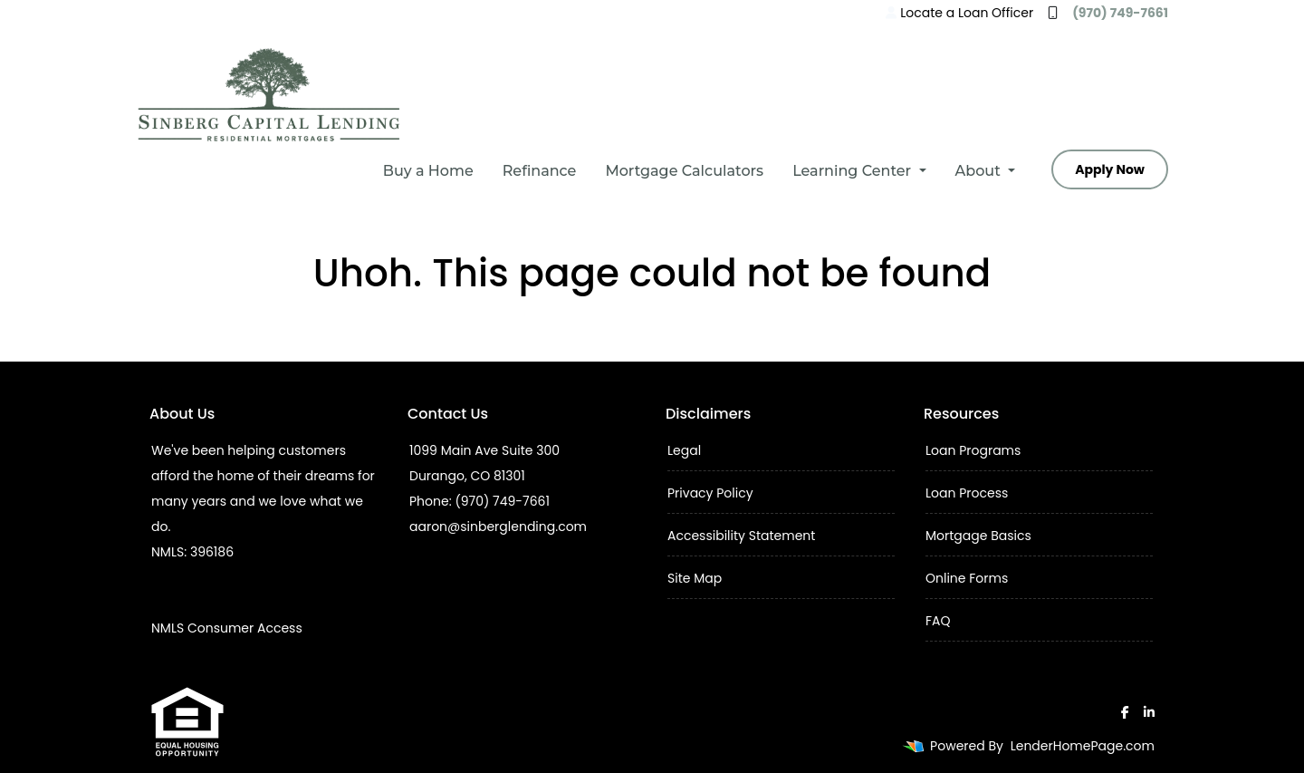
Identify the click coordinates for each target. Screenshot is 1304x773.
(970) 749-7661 (1108, 13)
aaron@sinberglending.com (498, 526)
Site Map (694, 578)
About (980, 170)
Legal (684, 450)
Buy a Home (428, 170)
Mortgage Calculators (684, 170)
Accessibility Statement (741, 536)
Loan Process (966, 493)
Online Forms (966, 578)
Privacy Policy (710, 493)
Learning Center (853, 170)
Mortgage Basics (978, 536)
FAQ (938, 621)
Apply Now (1110, 169)
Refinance (540, 170)
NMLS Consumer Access (226, 628)
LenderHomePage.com (1083, 746)
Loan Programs (973, 450)
